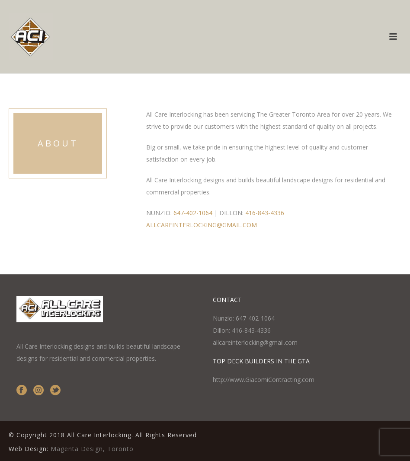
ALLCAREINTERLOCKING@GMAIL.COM (201, 225)
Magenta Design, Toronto (92, 449)
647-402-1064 (192, 213)
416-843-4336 (264, 213)
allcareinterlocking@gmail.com (255, 342)
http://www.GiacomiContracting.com (263, 379)
